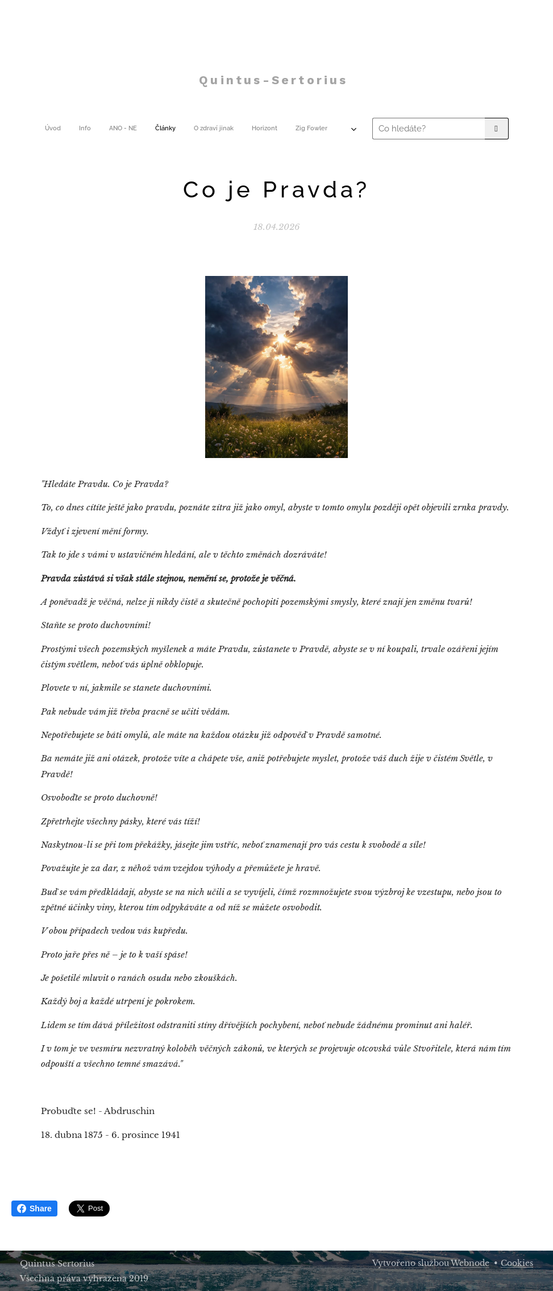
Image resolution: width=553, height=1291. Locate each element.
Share (34, 1208)
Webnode (470, 1263)
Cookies (517, 1263)
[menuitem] (134, 128)
